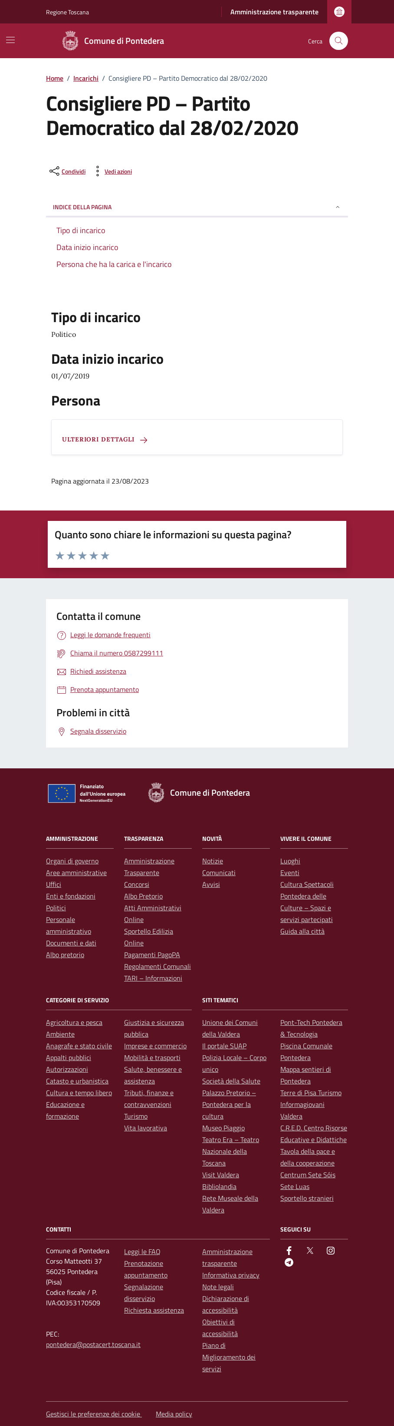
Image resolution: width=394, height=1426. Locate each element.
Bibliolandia (219, 1186)
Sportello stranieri (307, 1198)
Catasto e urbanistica (77, 1081)
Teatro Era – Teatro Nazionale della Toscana (230, 1151)
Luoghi (290, 861)
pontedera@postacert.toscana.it (93, 1344)
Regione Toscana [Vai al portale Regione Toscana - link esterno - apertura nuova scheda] (67, 11)
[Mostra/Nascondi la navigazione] (10, 40)
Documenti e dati (71, 943)
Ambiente (60, 1034)
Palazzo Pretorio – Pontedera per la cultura (229, 1104)
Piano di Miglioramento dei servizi (229, 1357)
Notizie (212, 861)
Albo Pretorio (143, 896)
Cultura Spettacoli (307, 884)
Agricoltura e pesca (74, 1022)
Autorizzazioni (67, 1069)
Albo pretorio (65, 954)
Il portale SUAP (224, 1046)
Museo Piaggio (223, 1128)
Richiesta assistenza (154, 1310)
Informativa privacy (230, 1275)
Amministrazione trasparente (274, 12)
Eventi (289, 872)
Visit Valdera (220, 1174)
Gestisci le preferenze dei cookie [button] (94, 1414)
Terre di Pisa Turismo (310, 1092)
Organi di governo (72, 861)
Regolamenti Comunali (157, 966)
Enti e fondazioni (70, 896)
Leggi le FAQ (142, 1251)
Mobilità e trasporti (152, 1057)
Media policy (174, 1414)
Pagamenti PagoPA (152, 954)
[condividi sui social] (66, 171)
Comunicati (219, 872)
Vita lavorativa (145, 1128)
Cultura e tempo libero (79, 1092)
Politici (56, 907)
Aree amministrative (76, 872)
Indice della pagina (197, 206)
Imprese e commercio (155, 1046)
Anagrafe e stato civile (79, 1046)
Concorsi (136, 884)
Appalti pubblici (68, 1057)
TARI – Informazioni (153, 978)
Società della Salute (231, 1081)
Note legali (218, 1286)
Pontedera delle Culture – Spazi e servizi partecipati (306, 908)
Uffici (53, 884)
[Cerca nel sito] (338, 41)
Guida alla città (302, 931)
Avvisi (211, 884)
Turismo (136, 1116)
